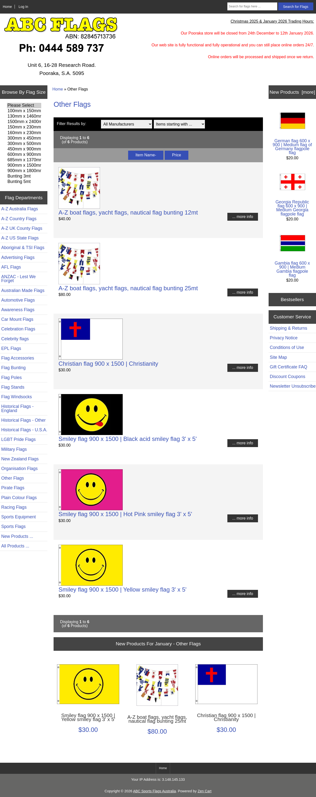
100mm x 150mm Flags (24, 111)
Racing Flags (14, 507)
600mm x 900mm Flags (24, 154)
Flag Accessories (17, 358)
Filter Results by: (71, 124)
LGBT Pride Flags (18, 439)
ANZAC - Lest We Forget (18, 278)
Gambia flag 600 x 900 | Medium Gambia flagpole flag (292, 254)
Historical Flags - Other (23, 420)
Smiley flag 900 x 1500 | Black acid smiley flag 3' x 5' (128, 438)
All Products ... (15, 545)
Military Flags (14, 449)
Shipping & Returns (288, 328)
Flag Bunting (13, 367)
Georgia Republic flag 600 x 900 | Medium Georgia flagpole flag (292, 192)
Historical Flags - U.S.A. (24, 429)
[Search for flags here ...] (252, 6)
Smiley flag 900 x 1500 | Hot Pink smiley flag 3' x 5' (125, 514)
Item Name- (146, 155)
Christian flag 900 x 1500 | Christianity (108, 363)
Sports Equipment (18, 516)
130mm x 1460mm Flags (24, 116)
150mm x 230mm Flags (24, 127)
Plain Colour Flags (19, 497)
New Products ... (17, 536)
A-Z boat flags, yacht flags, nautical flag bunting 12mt (128, 212)
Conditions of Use (287, 347)
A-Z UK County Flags (21, 228)
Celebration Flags (18, 328)
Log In (23, 7)
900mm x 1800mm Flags (24, 171)
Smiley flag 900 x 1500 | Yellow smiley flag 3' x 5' (122, 589)
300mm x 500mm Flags (24, 143)
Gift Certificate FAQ (288, 366)
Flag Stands (12, 387)
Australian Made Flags (22, 290)
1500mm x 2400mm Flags (24, 122)
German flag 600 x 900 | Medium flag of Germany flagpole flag (292, 131)
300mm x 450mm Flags (24, 138)
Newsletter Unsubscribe (293, 386)
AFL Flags (11, 267)
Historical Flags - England (17, 408)
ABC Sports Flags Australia (154, 791)
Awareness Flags (18, 309)
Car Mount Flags (17, 319)
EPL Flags (11, 348)
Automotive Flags (18, 300)
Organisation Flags (19, 468)
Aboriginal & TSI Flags (22, 247)
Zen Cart (204, 791)
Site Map (278, 357)
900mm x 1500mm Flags (24, 165)
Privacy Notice (283, 337)
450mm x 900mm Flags (24, 149)
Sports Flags (13, 526)
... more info (242, 217)
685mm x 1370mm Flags (24, 160)
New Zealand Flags (20, 458)
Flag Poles (11, 377)
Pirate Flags (12, 487)
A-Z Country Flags (19, 218)
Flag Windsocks (16, 396)
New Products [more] (292, 92)
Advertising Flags (18, 257)
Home (7, 7)
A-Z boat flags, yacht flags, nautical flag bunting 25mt (128, 288)
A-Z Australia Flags (19, 208)
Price (176, 155)
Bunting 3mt (24, 176)
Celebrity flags (15, 338)
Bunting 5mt (24, 181)
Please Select (24, 105)
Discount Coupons (287, 376)
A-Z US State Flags (20, 237)
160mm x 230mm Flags (24, 133)
